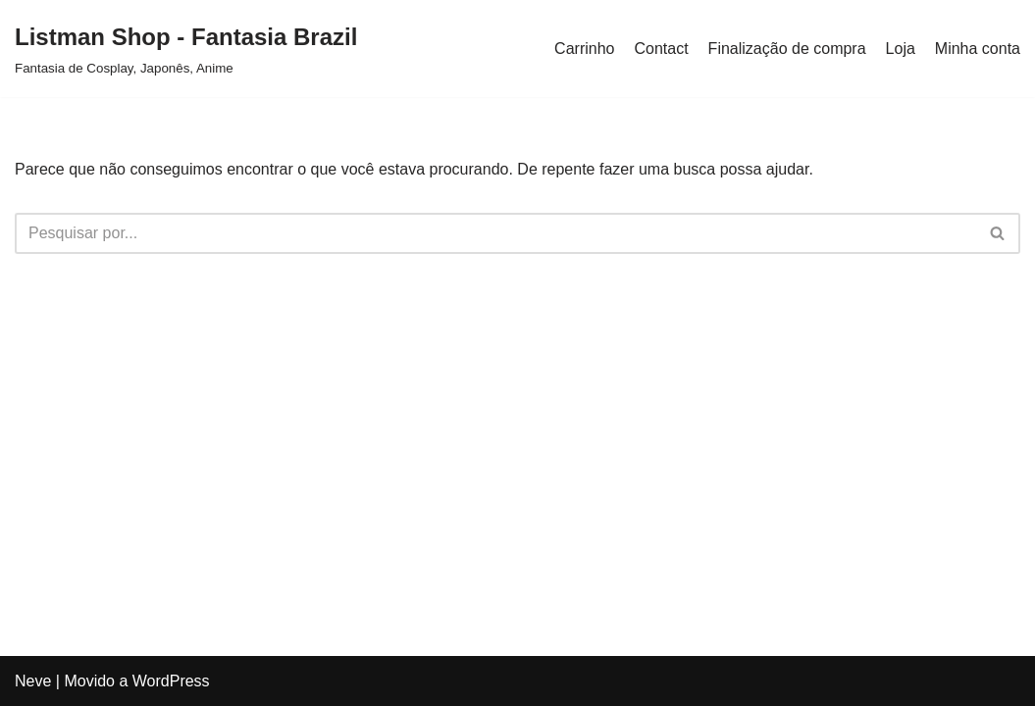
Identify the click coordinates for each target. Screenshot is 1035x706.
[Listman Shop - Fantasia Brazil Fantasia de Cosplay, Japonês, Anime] (186, 48)
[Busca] (495, 233)
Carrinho (584, 48)
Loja (900, 48)
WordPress (171, 681)
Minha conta (977, 48)
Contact (661, 48)
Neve (33, 681)
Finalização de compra (787, 48)
